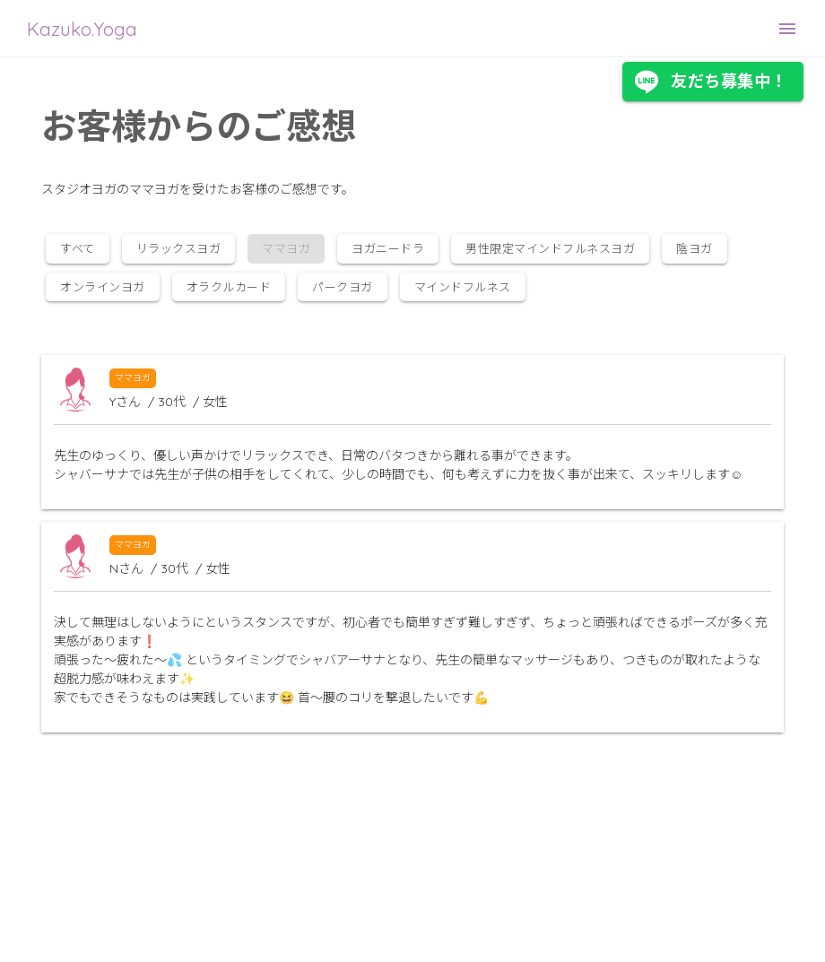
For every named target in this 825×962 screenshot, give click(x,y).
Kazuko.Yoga (82, 28)
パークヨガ (342, 287)
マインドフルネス (462, 287)
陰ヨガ (694, 248)
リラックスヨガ (178, 248)
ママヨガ (133, 378)
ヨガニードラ (388, 248)
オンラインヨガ (102, 287)
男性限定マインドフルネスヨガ (550, 248)
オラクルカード (229, 287)
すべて (77, 248)
